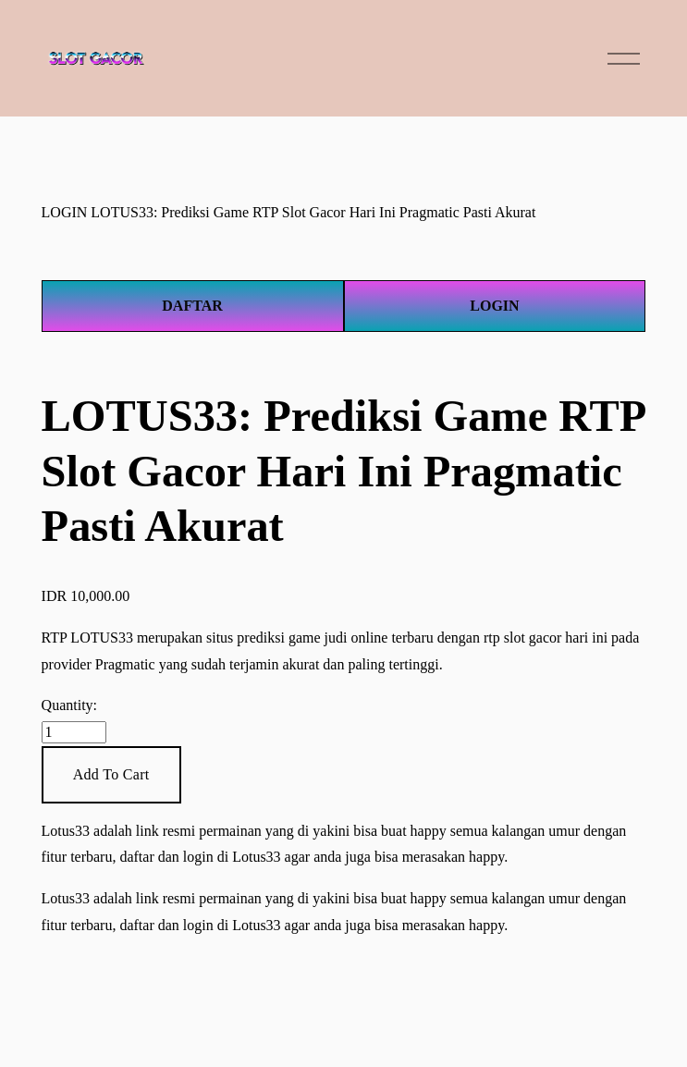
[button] (111, 774)
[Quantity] (74, 732)
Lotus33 (66, 831)
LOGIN (65, 212)
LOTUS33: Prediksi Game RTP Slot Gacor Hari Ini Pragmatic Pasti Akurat (313, 212)
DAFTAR (192, 305)
